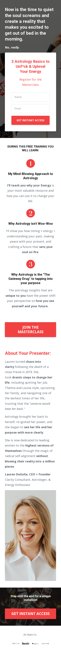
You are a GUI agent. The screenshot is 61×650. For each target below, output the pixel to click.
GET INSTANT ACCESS (30, 120)
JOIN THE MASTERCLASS (30, 329)
